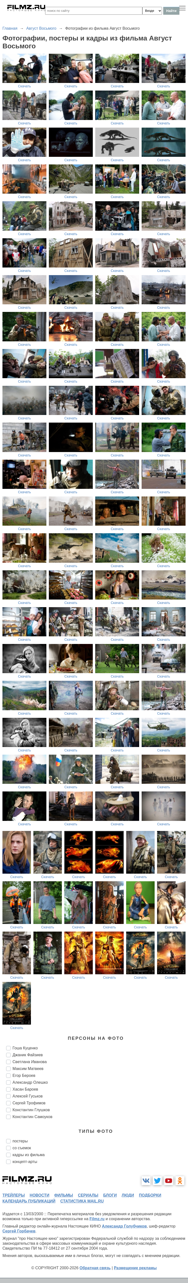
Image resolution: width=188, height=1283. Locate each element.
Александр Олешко (30, 1082)
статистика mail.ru (82, 1201)
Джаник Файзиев (28, 1055)
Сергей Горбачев (18, 1231)
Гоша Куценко (25, 1048)
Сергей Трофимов (29, 1103)
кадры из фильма (29, 1155)
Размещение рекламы (135, 1268)
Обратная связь (95, 1268)
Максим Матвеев (28, 1069)
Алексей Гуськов (28, 1096)
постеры (20, 1141)
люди (128, 1195)
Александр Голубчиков (124, 1226)
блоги (110, 1195)
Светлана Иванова (30, 1062)
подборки (150, 1195)
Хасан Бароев (25, 1089)
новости (39, 1195)
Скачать (24, 86)
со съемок (22, 1148)
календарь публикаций (28, 1201)
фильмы (63, 1195)
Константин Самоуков (32, 1117)
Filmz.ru (97, 1219)
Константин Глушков (31, 1110)
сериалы (88, 1195)
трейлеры (13, 1195)
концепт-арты (25, 1162)
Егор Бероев (24, 1075)
